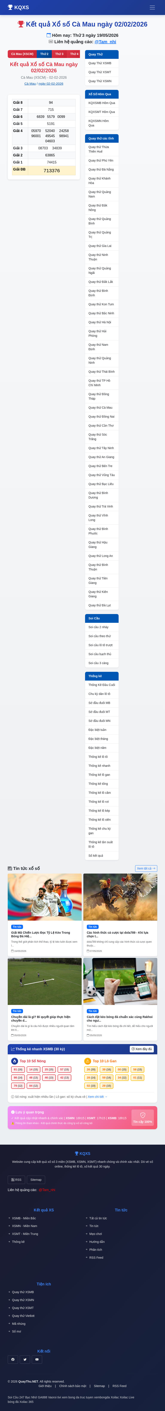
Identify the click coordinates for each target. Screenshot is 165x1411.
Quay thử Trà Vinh (101, 506)
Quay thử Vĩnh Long (98, 518)
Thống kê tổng (98, 783)
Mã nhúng (16, 1324)
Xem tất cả (146, 868)
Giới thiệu (45, 1386)
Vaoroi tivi (54, 1397)
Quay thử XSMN (21, 1300)
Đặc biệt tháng (98, 738)
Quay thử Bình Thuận (98, 567)
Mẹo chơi (93, 1234)
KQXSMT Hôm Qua (102, 112)
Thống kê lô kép (99, 810)
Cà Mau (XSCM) (22, 54)
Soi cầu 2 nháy (98, 627)
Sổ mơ (14, 1331)
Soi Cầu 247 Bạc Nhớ (22, 1397)
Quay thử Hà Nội (100, 322)
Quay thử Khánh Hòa (99, 181)
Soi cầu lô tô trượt (101, 645)
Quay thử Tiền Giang (98, 581)
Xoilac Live (127, 1397)
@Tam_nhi (105, 41)
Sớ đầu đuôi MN (99, 721)
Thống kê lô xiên (100, 819)
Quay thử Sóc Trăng (98, 437)
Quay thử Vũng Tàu (102, 475)
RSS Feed (94, 1257)
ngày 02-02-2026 (51, 83)
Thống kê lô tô (98, 756)
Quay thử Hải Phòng (97, 333)
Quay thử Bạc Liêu (101, 484)
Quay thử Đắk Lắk (101, 281)
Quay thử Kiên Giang (98, 594)
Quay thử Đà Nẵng (101, 169)
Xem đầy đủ (142, 1049)
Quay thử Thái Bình (102, 371)
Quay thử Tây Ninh (101, 448)
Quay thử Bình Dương (98, 495)
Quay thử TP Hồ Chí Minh (99, 383)
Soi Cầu (94, 618)
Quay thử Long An (101, 556)
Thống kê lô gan (99, 774)
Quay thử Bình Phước (98, 531)
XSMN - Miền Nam (22, 1226)
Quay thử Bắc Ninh (101, 313)
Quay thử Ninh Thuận (98, 257)
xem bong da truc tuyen (77, 1397)
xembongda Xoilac (106, 1397)
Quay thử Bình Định (98, 293)
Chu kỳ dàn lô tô (99, 694)
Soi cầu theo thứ (100, 636)
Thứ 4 (74, 54)
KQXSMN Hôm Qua (99, 123)
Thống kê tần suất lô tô (101, 844)
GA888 (42, 1397)
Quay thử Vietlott (21, 1316)
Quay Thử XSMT (100, 72)
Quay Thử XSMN (100, 81)
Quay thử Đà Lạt (100, 605)
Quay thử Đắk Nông (98, 208)
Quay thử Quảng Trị (100, 235)
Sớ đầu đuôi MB (99, 703)
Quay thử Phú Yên (101, 160)
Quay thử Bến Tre (100, 466)
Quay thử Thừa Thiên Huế (99, 149)
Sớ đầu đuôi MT (99, 712)
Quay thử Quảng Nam (100, 194)
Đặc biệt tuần (97, 729)
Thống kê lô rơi (99, 801)
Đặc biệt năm (97, 747)
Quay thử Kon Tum (101, 304)
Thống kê (95, 676)
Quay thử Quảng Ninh (100, 360)
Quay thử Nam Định (98, 347)
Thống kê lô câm (100, 792)
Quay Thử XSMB (100, 63)
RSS (16, 1179)
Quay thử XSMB (21, 1292)
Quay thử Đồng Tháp (99, 396)
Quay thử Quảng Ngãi (100, 270)
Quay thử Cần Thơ (101, 425)
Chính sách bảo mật (72, 1386)
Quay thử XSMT (21, 1308)
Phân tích (93, 1250)
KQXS (18, 7)
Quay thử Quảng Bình (100, 221)
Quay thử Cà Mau (100, 407)
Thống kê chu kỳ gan (100, 831)
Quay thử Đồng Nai (102, 416)
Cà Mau (30, 83)
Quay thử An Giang (101, 457)
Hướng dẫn (95, 1242)
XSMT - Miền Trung (23, 1234)
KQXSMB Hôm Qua (102, 103)
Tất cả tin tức (96, 1218)
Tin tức (92, 1226)
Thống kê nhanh (99, 765)
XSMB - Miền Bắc (22, 1218)
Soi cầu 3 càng (98, 663)
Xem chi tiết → (97, 1096)
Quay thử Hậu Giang (98, 545)
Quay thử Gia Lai (100, 246)
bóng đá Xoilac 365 (21, 1402)
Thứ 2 (44, 54)
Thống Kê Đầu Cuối (102, 685)
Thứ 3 (59, 54)
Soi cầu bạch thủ (100, 654)
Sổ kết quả (96, 855)
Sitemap (36, 1179)
